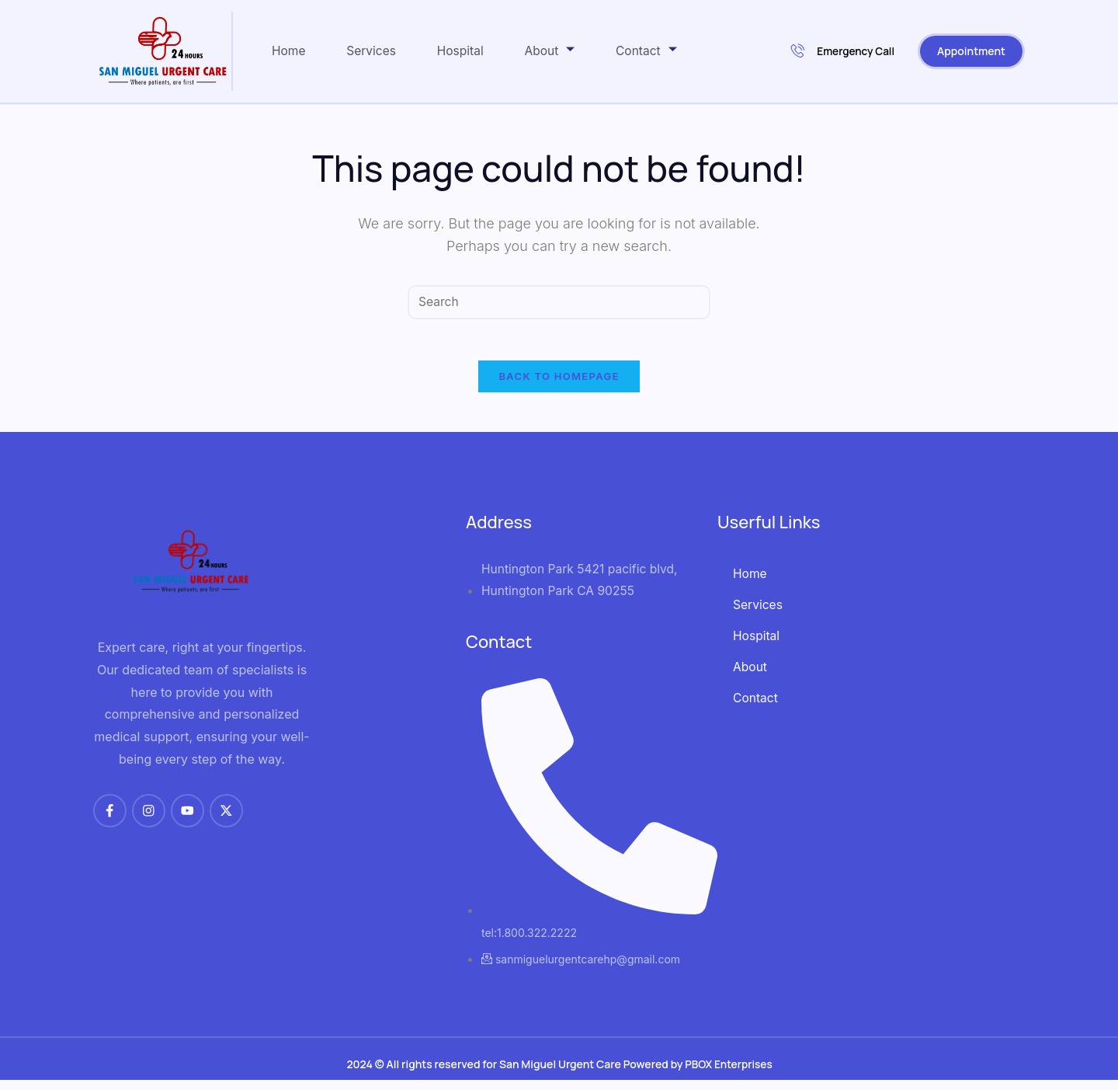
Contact (674, 50)
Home (289, 51)
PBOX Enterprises (728, 1074)
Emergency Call (841, 51)
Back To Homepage (558, 383)
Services (378, 51)
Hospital (474, 51)
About (570, 50)
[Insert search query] (559, 302)
